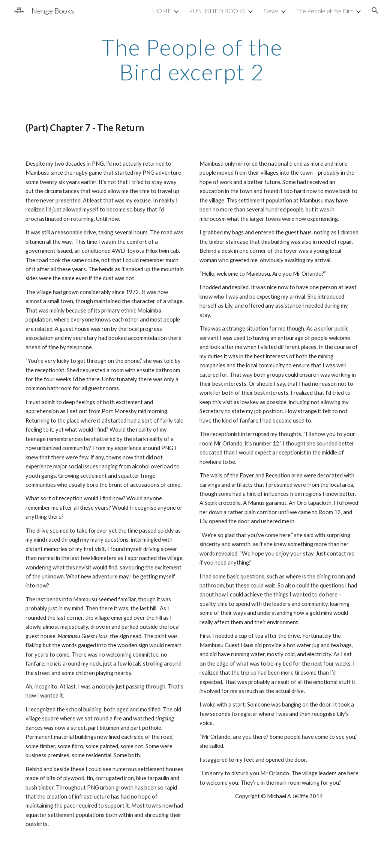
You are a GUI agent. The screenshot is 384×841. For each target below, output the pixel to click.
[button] (375, 11)
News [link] (271, 10)
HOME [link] (161, 10)
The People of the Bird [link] (325, 10)
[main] (191, 59)
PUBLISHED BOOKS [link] (217, 10)
